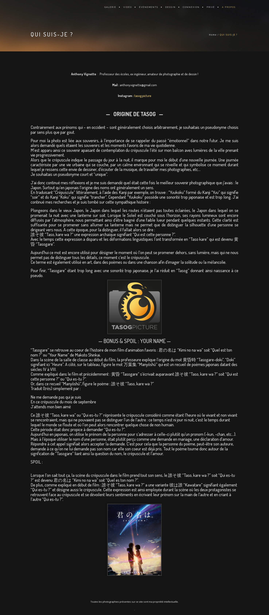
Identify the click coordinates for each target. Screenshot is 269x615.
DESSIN (170, 7)
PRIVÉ (211, 7)
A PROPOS (229, 7)
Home (213, 34)
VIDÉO (127, 7)
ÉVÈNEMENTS (148, 7)
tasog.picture (142, 96)
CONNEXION (191, 7)
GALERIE (110, 7)
